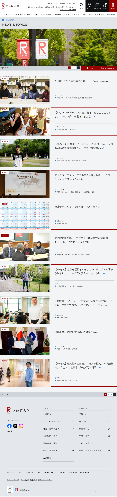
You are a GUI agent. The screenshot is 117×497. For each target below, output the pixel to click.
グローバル (64, 98)
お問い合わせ (11, 473)
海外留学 (71, 98)
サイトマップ (25, 480)
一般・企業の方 (69, 7)
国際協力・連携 (89, 192)
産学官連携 (60, 223)
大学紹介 (6, 14)
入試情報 (110, 14)
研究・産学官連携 (42, 14)
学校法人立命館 (48, 473)
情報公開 (71, 473)
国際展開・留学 (60, 14)
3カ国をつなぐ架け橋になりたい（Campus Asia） (83, 81)
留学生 (90, 98)
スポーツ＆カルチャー (71, 160)
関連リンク (33, 480)
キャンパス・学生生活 (71, 286)
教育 (58, 98)
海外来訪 (77, 255)
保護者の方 (48, 7)
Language (51, 3)
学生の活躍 (60, 129)
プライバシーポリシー (45, 480)
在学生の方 (40, 7)
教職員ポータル (84, 473)
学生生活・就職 (78, 14)
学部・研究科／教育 (22, 14)
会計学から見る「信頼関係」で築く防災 (78, 206)
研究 (58, 192)
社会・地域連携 (95, 14)
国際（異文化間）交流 (81, 98)
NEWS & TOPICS (11, 20)
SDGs (74, 129)
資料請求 (29, 473)
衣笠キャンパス (65, 192)
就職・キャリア (62, 349)
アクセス (20, 473)
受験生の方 (31, 7)
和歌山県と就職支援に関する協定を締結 (77, 332)
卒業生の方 (58, 7)
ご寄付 (39, 473)
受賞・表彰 (82, 160)
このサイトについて (13, 480)
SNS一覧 (9, 431)
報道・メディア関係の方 (68, 10)
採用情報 (61, 473)
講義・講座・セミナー (77, 192)
